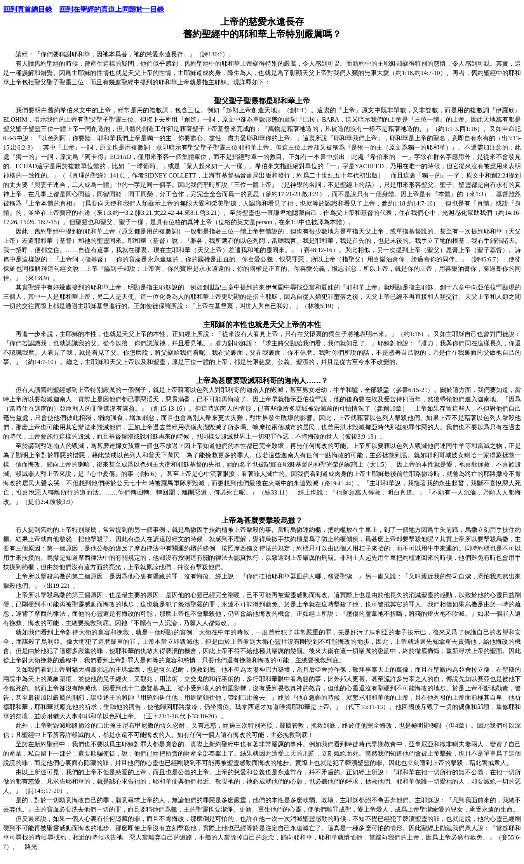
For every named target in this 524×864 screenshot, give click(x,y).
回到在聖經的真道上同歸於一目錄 (111, 9)
